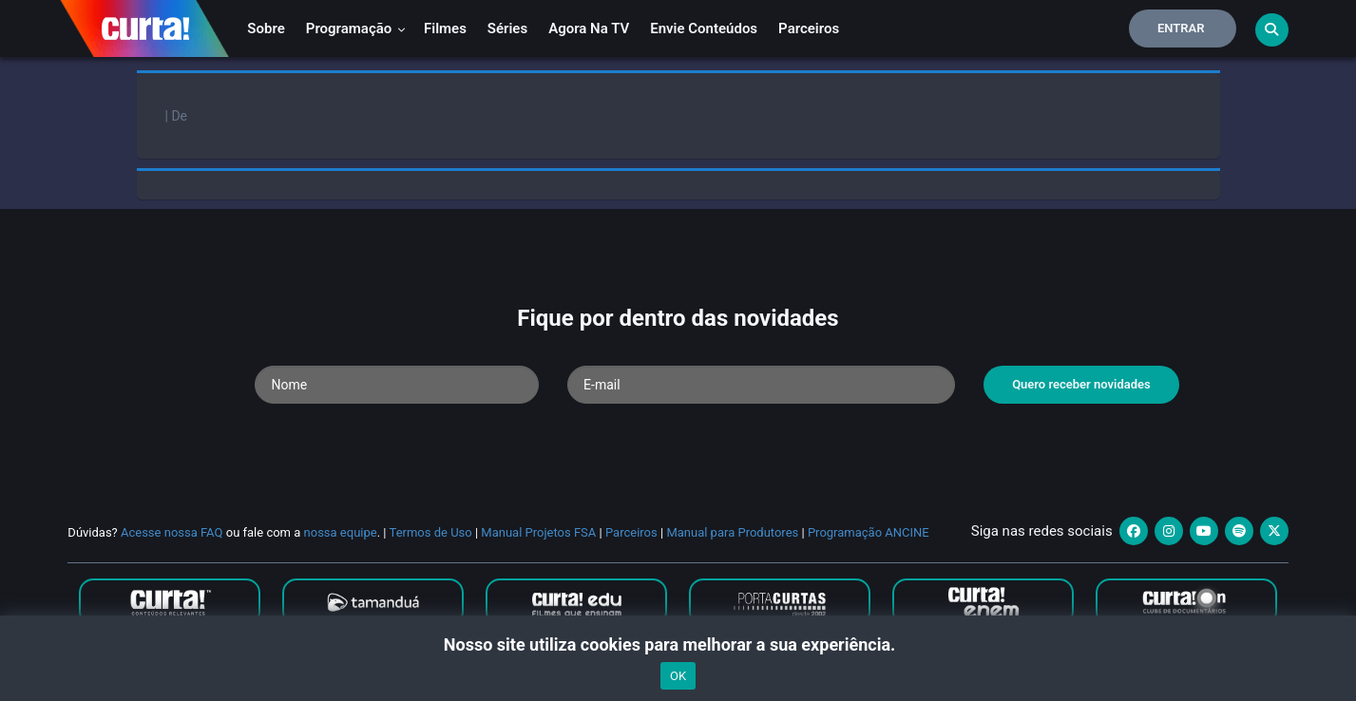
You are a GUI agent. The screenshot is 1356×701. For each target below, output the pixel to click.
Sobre (265, 28)
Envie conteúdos (703, 28)
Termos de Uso (431, 532)
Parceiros (808, 28)
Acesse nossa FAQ (172, 532)
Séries (507, 28)
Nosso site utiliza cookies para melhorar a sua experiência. (678, 644)
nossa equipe (340, 532)
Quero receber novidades (1081, 384)
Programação (356, 28)
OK (678, 676)
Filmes (445, 28)
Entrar (1181, 28)
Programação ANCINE (868, 532)
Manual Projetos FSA (538, 532)
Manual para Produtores (732, 532)
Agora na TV (588, 28)
